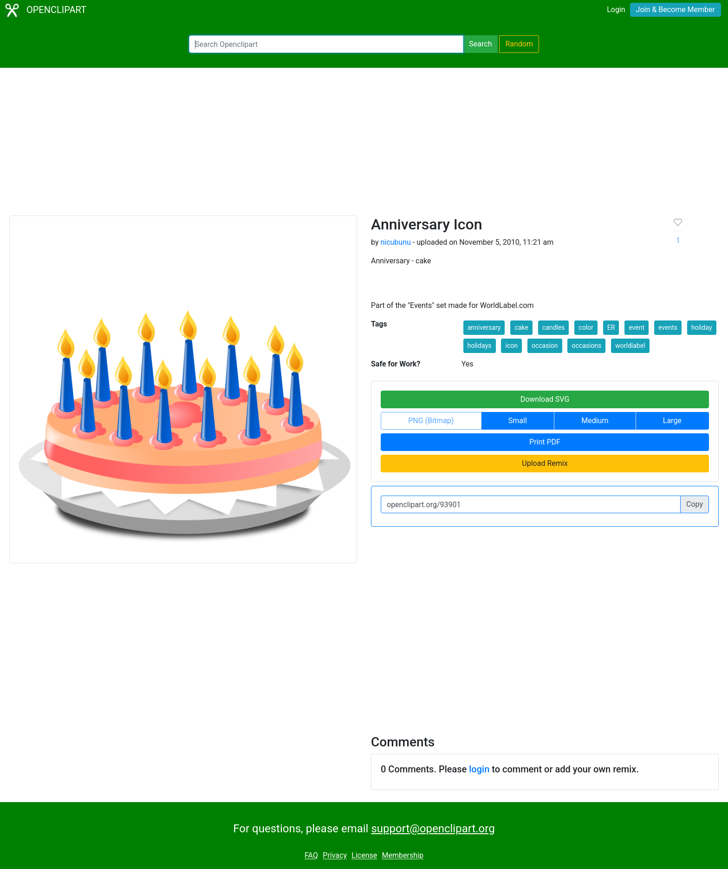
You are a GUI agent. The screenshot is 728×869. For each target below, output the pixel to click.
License (364, 855)
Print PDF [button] (544, 442)
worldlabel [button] (630, 345)
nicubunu (395, 242)
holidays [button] (480, 345)
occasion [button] (545, 345)
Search (480, 43)
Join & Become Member (675, 9)
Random (519, 43)
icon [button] (511, 345)
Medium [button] (594, 420)
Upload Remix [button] (544, 463)
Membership (402, 855)
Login (616, 9)
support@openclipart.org (432, 828)
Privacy (335, 855)
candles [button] (553, 327)
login (479, 769)
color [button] (585, 327)
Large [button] (672, 420)
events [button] (667, 327)
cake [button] (521, 327)
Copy (694, 504)
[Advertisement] (364, 146)
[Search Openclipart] (326, 44)
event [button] (636, 327)
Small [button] (517, 420)
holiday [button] (701, 327)
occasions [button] (586, 345)
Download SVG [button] (545, 399)
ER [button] (611, 327)
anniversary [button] (484, 327)
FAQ (311, 855)
